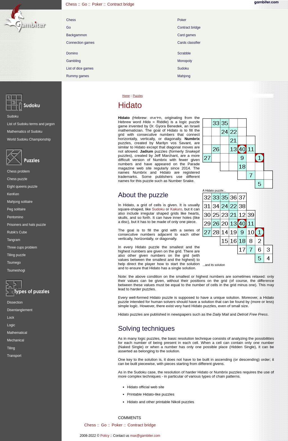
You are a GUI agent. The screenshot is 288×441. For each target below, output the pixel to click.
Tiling (11, 348)
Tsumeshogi (16, 270)
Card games (186, 35)
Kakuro (176, 209)
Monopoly (184, 61)
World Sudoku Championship (29, 139)
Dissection (14, 302)
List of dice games (80, 68)
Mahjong (183, 76)
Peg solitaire (16, 209)
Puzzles (138, 95)
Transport (14, 356)
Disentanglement (19, 310)
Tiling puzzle (16, 255)
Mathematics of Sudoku (24, 132)
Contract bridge (120, 4)
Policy (104, 436)
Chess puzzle (17, 179)
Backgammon (76, 35)
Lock (10, 318)
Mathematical (17, 333)
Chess (71, 4)
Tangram (13, 240)
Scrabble (184, 53)
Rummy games (77, 76)
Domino (72, 53)
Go (84, 4)
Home (126, 95)
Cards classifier (189, 43)
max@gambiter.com (145, 436)
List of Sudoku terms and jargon (31, 124)
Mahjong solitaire (20, 202)
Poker (97, 4)
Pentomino (15, 217)
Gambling (73, 61)
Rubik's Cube (17, 232)
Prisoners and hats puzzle (26, 225)
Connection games (80, 43)
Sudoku (183, 68)
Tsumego (14, 263)
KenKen (13, 194)
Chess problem (18, 171)
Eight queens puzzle (22, 187)
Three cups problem (22, 247)
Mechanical (15, 340)
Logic (11, 325)
